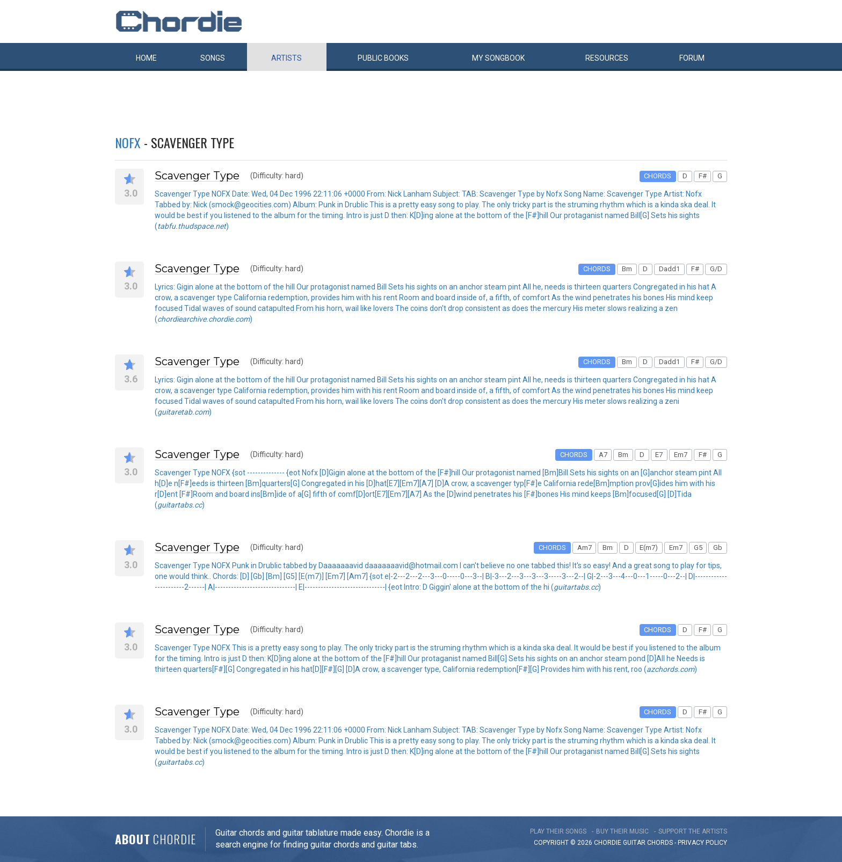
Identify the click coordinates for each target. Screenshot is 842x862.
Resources (606, 58)
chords (660, 842)
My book (498, 58)
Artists (286, 58)
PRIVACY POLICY (702, 842)
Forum (692, 58)
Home (146, 58)
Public (383, 58)
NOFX (128, 142)
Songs (212, 58)
